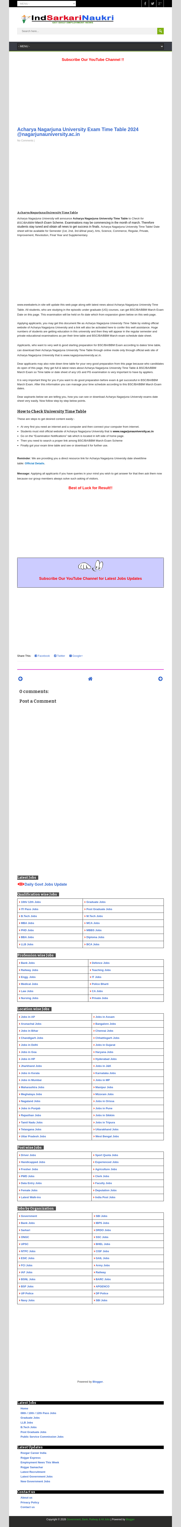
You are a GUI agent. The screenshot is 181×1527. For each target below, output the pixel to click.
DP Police (102, 1293)
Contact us (28, 1507)
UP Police (27, 1293)
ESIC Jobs (27, 1258)
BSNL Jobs (28, 1279)
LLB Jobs (27, 1422)
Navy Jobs (27, 1300)
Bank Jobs (28, 1223)
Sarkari (25, 1230)
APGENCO (103, 1286)
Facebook (42, 655)
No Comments (25, 140)
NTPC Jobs (28, 1251)
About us (26, 1497)
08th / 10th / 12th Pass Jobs (38, 1413)
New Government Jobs (35, 1481)
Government (29, 1216)
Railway (101, 1272)
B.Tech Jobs (29, 1427)
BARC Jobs (103, 1279)
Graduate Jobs (30, 1417)
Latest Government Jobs (37, 1476)
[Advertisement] (90, 92)
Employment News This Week (40, 1462)
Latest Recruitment (33, 1471)
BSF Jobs (27, 1286)
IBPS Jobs (102, 1223)
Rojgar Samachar (32, 1467)
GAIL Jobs (102, 1258)
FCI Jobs (26, 1265)
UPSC (24, 1244)
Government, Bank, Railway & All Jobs (88, 1519)
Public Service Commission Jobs (42, 1436)
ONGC (25, 1237)
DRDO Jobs (103, 1230)
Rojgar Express (31, 1457)
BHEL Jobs (103, 1244)
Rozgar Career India (33, 1452)
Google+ (76, 655)
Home (24, 1408)
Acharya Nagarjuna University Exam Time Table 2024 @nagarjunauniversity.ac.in (78, 132)
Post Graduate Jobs (33, 1432)
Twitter (59, 655)
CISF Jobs (102, 1251)
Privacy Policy (30, 1502)
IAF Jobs (26, 1272)
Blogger (97, 1381)
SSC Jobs (102, 1237)
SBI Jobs (101, 1216)
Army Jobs (103, 1265)
